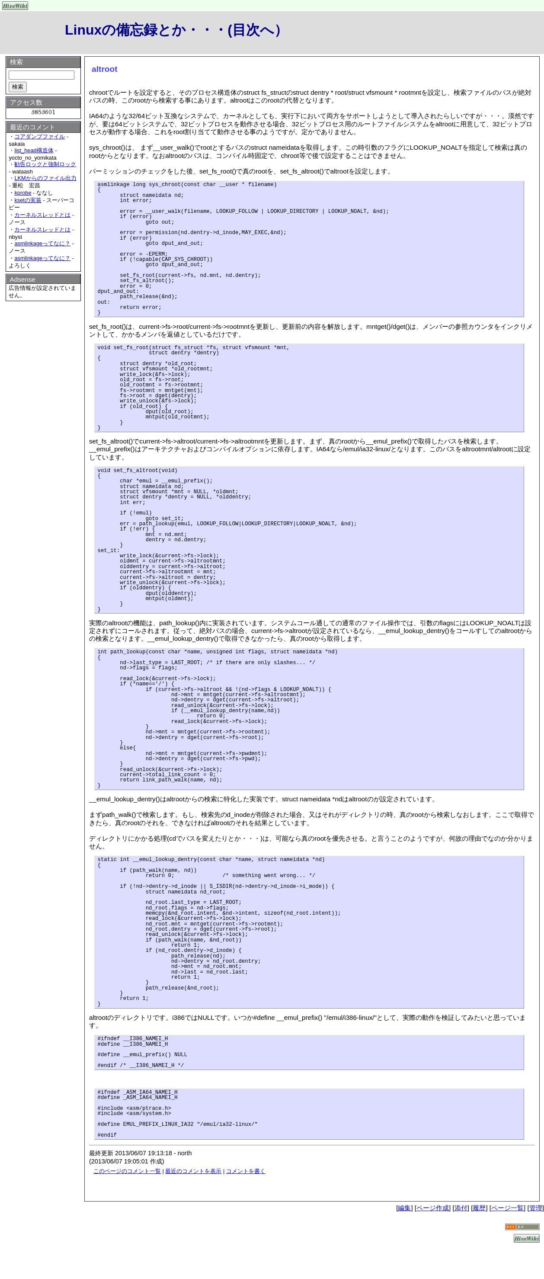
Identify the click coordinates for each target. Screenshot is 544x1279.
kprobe (22, 193)
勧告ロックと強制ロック (45, 164)
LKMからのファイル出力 (45, 178)
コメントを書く (246, 1171)
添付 (460, 1208)
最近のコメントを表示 (193, 1171)
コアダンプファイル (39, 136)
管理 (535, 1208)
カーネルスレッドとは (42, 215)
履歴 (479, 1208)
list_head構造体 (33, 150)
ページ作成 (432, 1208)
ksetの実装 (27, 200)
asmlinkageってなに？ (42, 243)
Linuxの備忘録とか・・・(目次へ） (176, 30)
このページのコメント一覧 (127, 1171)
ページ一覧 (507, 1208)
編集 (404, 1208)
